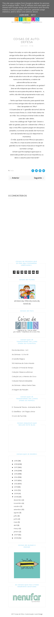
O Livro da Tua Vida (19, 416)
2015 (15, 474)
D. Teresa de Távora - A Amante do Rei (26, 407)
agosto (16, 513)
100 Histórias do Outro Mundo (23, 363)
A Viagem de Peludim (20, 390)
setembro (17, 509)
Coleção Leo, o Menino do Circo (24, 376)
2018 (16, 464)
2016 (15, 470)
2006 (16, 538)
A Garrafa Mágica (18, 359)
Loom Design (38, 614)
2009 (16, 493)
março (16, 528)
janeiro (16, 531)
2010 (16, 490)
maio (16, 522)
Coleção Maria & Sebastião (22, 381)
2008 (16, 497)
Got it (33, 15)
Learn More (24, 15)
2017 (15, 467)
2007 (16, 535)
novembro (18, 503)
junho (16, 519)
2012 (15, 484)
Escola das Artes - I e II (20, 350)
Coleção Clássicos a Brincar (22, 372)
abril (15, 525)
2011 (15, 487)
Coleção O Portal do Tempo (22, 368)
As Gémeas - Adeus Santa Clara (23, 385)
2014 (15, 477)
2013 (15, 480)
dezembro (18, 500)
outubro (17, 506)
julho (15, 516)
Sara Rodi (24, 46)
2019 (15, 461)
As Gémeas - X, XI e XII (20, 354)
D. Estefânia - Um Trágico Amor (23, 411)
